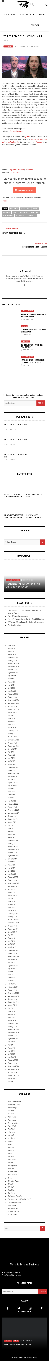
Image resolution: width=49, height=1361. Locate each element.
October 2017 (12, 962)
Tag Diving (11, 1193)
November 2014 (13, 1069)
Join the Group (27, 15)
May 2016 (11, 1014)
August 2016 (12, 1005)
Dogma (35, 209)
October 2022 (12, 779)
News (31, 356)
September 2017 (13, 966)
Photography (12, 1166)
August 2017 (12, 969)
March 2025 (12, 691)
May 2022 (11, 795)
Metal (24, 311)
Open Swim (12, 1159)
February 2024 (13, 731)
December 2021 (13, 810)
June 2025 (11, 682)
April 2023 (11, 761)
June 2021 (11, 828)
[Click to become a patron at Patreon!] (24, 190)
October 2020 (12, 853)
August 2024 (12, 712)
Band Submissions (14, 1102)
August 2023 (12, 749)
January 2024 (12, 734)
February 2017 (13, 987)
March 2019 (12, 911)
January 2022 (12, 807)
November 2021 (13, 813)
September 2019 (13, 892)
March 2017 (12, 984)
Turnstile (32, 215)
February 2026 (13, 657)
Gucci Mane (24, 212)
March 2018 (12, 947)
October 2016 (12, 999)
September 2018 (13, 929)
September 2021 (13, 819)
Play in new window (16, 170)
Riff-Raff (10, 1187)
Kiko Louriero (8, 215)
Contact (35, 25)
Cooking (11, 1114)
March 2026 (12, 654)
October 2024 (12, 706)
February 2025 (13, 694)
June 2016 (11, 1011)
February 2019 (13, 914)
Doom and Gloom (14, 1123)
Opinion (10, 1163)
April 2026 (11, 651)
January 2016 (12, 1027)
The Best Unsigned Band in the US (19, 1199)
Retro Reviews (12, 1175)
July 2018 (11, 935)
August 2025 (12, 676)
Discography (12, 1120)
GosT (14, 212)
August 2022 (12, 786)
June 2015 (11, 1048)
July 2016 (11, 1008)
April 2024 (11, 725)
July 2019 (11, 898)
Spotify (27, 137)
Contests (11, 1111)
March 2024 (12, 728)
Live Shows (11, 1138)
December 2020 (13, 847)
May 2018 (11, 941)
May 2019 (11, 905)
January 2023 (12, 770)
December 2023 (13, 737)
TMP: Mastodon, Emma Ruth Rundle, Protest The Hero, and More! (13, 497)
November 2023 (13, 740)
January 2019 (12, 917)
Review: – (14, 233)
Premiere (16, 580)
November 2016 (13, 996)
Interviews (11, 1132)
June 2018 (11, 938)
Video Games (12, 1214)
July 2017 (11, 972)
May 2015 (11, 1051)
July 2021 (11, 825)
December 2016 (13, 993)
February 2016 (13, 1024)
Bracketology (12, 1108)
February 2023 (13, 767)
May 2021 (11, 831)
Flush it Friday (12, 1126)
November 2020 (13, 850)
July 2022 (11, 789)
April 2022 (11, 798)
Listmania (11, 1135)
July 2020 (11, 862)
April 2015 (11, 1054)
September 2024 (13, 709)
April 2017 (11, 981)
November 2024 (13, 703)
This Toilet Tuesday (14, 1202)
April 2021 (11, 834)
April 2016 (11, 1017)
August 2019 (12, 895)
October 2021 (12, 816)
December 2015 (13, 1030)
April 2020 (11, 871)
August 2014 (12, 1078)
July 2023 (11, 752)
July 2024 (11, 715)
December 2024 (13, 700)
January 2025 (12, 697)
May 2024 (11, 721)
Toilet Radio (8, 46)
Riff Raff (10, 1184)
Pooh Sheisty (20, 215)
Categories (10, 15)
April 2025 (11, 688)
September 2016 (13, 1002)
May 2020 (11, 868)
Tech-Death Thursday (15, 1196)
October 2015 (12, 1036)
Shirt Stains (11, 1190)
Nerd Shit (11, 1147)
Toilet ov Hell (22, 1357)
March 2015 (12, 1057)
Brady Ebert (25, 209)
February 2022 (13, 804)
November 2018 (13, 923)
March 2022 (12, 801)
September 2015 (13, 1039)
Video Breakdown (14, 1211)
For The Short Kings (14, 625)
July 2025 (11, 679)
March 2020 (12, 874)
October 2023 (12, 743)
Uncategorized (13, 1208)
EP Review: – (34, 517)
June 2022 (11, 792)
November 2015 (13, 1033)
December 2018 (13, 920)
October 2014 (12, 1072)
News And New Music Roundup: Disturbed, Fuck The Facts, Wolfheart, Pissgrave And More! (33, 362)
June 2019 (11, 901)
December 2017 (13, 956)
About (42, 15)
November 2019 (13, 886)
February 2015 (13, 1060)
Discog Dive (12, 1117)
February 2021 (13, 840)
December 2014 (13, 1066)
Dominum (6, 212)
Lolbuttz (10, 1141)
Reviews (30, 311)
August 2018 (12, 932)
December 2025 (13, 664)
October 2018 (12, 926)
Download (29, 170)
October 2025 (12, 670)
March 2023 (12, 764)
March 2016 (12, 1020)
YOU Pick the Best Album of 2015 (15, 424)
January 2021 (12, 843)
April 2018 (11, 944)
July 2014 (11, 1081)
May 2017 (11, 978)
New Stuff (25, 356)
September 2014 (13, 1075)
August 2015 (12, 1042)
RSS (18, 172)
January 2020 (12, 880)
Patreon (39, 142)
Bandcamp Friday (14, 1105)
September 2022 (13, 782)
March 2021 (12, 837)
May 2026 (11, 648)
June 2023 (11, 755)
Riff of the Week (13, 1181)
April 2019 (11, 908)
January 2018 (12, 953)
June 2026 (11, 645)
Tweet (4, 201)
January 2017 (12, 990)
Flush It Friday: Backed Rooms (18, 616)
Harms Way (34, 212)
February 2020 (13, 877)
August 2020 (12, 859)
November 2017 (13, 959)
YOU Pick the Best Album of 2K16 (15, 440)
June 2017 (11, 975)
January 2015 (12, 1063)
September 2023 (13, 746)
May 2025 (11, 685)
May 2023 (11, 758)
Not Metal (11, 1157)
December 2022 (13, 773)
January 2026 (12, 661)
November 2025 (13, 667)
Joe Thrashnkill (21, 46)
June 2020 (11, 865)
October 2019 (12, 889)
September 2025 (13, 673)
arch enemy (14, 209)
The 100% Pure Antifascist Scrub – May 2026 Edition (26, 619)
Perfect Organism (16, 131)
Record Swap (12, 1172)
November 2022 (13, 776)
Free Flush (11, 1129)
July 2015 (11, 1045)
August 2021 (12, 822)
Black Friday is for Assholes (17, 1344)
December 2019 (13, 883)
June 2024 (11, 718)
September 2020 (13, 856)
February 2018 (13, 950)
